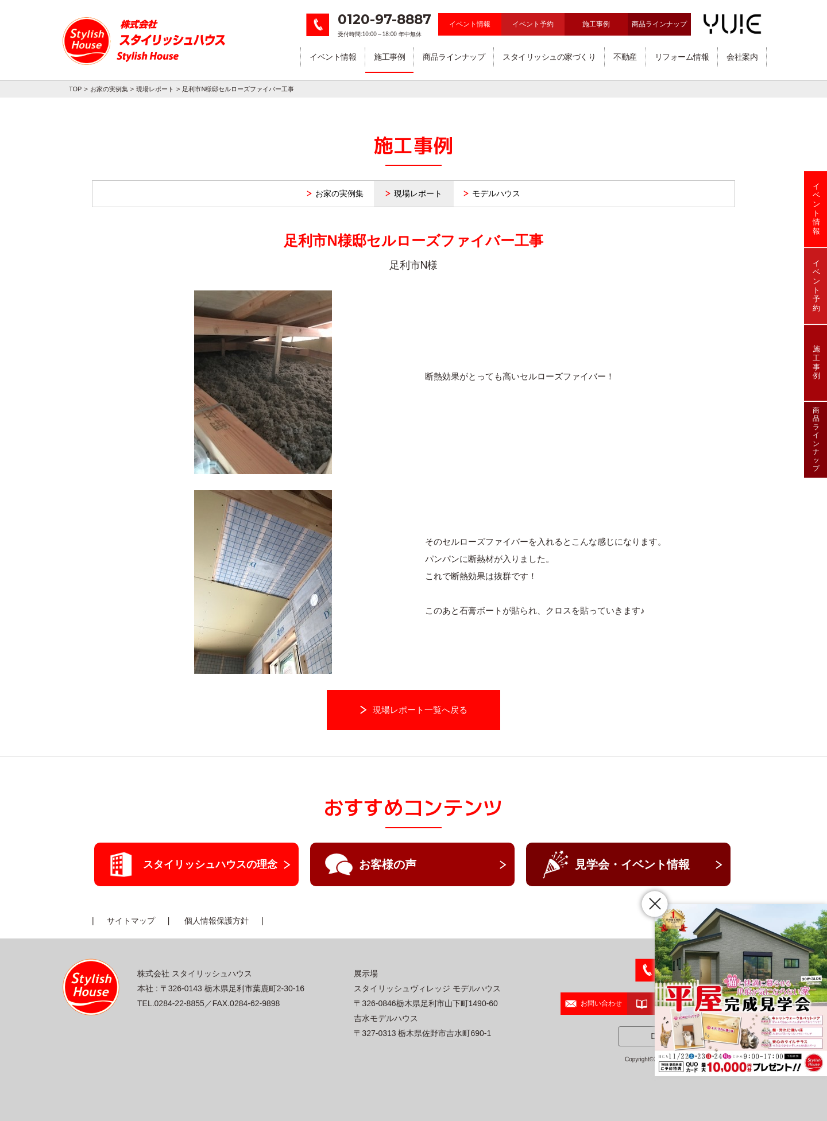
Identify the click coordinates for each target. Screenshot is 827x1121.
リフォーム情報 (682, 56)
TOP (75, 89)
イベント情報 (469, 24)
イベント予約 (533, 24)
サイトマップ (131, 920)
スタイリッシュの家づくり (549, 56)
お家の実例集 (109, 89)
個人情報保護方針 (216, 920)
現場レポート (155, 89)
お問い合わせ (593, 1003)
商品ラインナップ (659, 24)
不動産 (625, 56)
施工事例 (596, 24)
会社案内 (742, 56)
